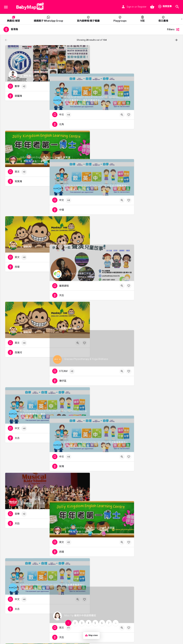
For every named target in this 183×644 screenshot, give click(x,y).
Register (142, 6)
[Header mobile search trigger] (177, 7)
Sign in (130, 6)
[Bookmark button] (84, 86)
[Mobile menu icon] (5, 7)
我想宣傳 (165, 6)
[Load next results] (177, 40)
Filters (173, 29)
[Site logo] (29, 7)
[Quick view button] (78, 86)
